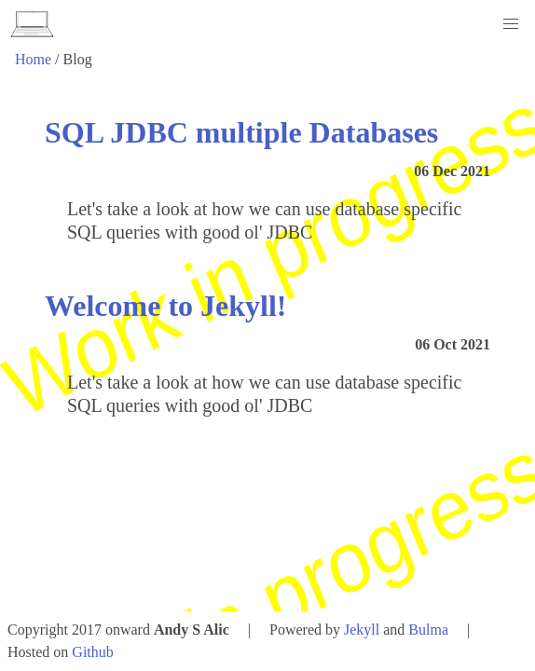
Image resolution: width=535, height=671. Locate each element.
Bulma (428, 629)
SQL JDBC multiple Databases (241, 132)
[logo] (32, 24)
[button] (511, 24)
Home (33, 59)
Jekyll (361, 629)
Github (92, 652)
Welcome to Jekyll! (165, 305)
